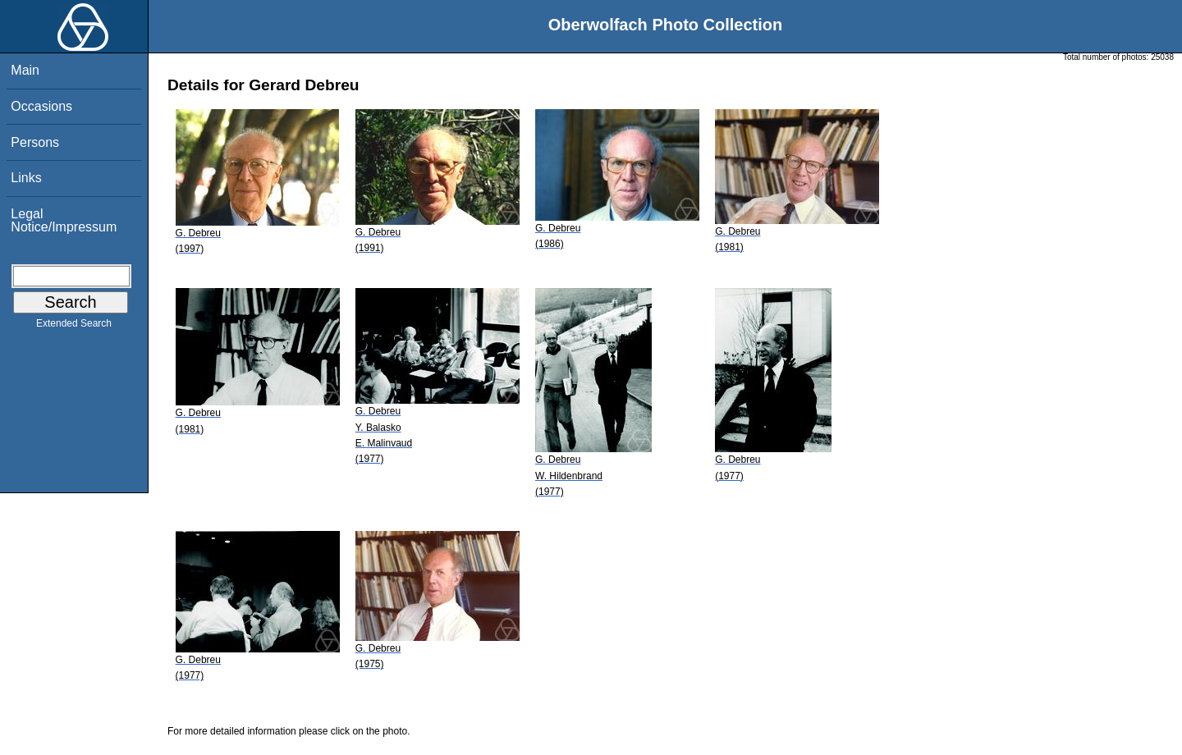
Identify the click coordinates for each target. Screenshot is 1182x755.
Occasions (41, 106)
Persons (35, 142)
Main (25, 70)
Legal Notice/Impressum (64, 220)
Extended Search (74, 327)
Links (26, 178)
